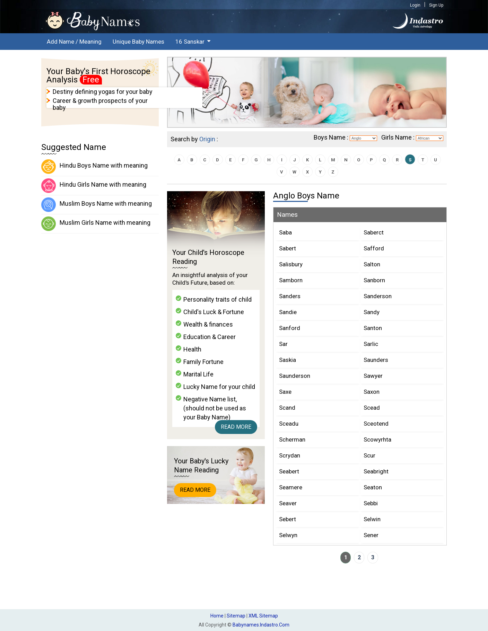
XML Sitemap (263, 616)
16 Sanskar (189, 41)
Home (217, 616)
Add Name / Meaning (74, 41)
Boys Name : (331, 137)
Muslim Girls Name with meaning (95, 223)
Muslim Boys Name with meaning (96, 204)
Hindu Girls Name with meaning (93, 185)
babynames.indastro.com (261, 625)
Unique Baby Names (138, 41)
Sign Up (436, 5)
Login (415, 5)
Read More (236, 427)
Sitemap (236, 616)
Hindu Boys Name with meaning (94, 166)
